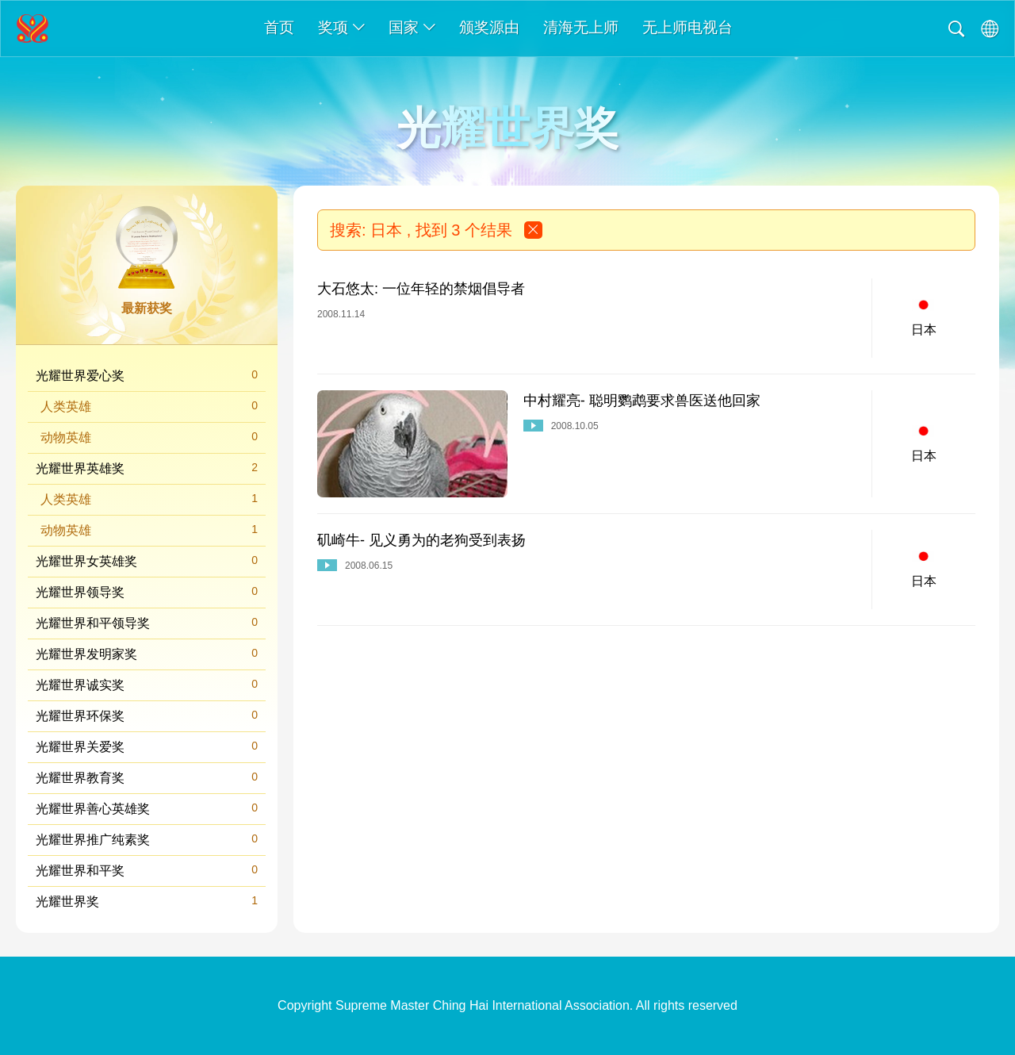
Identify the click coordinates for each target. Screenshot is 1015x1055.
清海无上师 (581, 27)
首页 (279, 27)
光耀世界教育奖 (147, 777)
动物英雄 (149, 436)
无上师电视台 (687, 27)
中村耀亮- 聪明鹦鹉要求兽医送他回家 (641, 401)
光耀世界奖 (147, 900)
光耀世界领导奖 (147, 591)
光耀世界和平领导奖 (147, 622)
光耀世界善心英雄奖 (147, 808)
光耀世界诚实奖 (147, 684)
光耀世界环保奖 (147, 715)
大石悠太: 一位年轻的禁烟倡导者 (421, 289)
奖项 (341, 27)
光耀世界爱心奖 (147, 374)
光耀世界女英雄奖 (147, 560)
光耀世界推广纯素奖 (147, 839)
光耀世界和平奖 (147, 869)
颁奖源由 (489, 27)
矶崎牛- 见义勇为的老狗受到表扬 (421, 540)
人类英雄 (149, 405)
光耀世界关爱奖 (147, 746)
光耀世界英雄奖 (147, 467)
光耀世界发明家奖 (147, 653)
